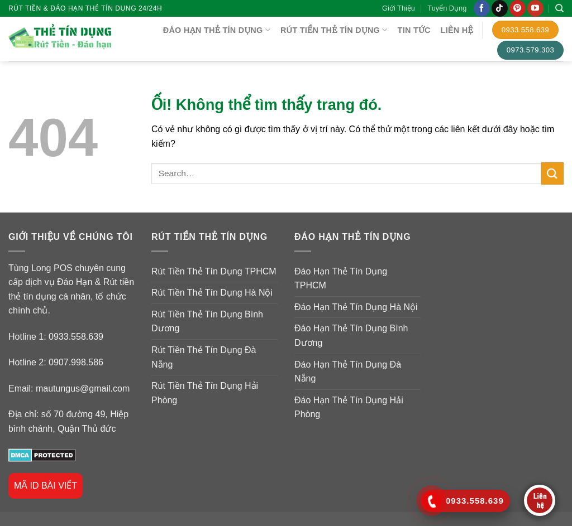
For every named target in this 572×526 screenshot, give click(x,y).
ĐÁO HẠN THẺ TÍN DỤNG (216, 30)
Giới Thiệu (398, 8)
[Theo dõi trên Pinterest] (517, 8)
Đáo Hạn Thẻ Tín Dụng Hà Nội (356, 307)
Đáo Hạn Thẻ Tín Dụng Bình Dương (351, 336)
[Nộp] (552, 173)
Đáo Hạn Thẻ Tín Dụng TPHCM (340, 279)
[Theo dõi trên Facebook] (482, 8)
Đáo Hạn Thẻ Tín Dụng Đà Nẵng (347, 372)
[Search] (559, 8)
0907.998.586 (76, 362)
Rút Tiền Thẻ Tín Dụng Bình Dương (207, 322)
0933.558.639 (76, 336)
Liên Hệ (457, 30)
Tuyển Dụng (446, 8)
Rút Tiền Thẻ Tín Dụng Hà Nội (212, 292)
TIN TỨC (414, 30)
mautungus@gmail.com (83, 388)
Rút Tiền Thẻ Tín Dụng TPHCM (214, 271)
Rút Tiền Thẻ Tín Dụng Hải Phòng (204, 393)
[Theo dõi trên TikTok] (500, 8)
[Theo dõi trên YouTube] (535, 8)
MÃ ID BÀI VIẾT (45, 485)
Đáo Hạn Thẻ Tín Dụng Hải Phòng (348, 407)
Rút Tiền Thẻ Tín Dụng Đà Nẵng (203, 357)
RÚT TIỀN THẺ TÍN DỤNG (334, 30)
